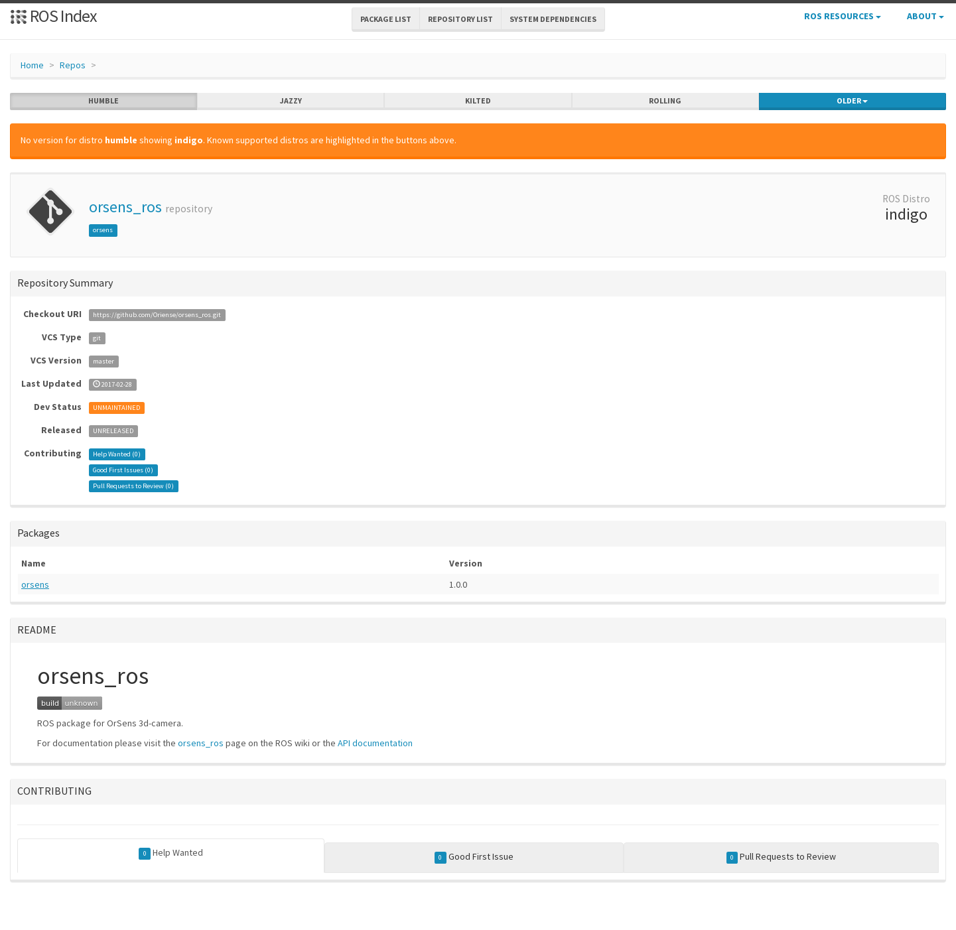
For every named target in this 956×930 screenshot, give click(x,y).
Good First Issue (474, 857)
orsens (103, 230)
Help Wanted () (117, 454)
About (925, 16)
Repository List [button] (460, 19)
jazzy (291, 101)
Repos (73, 65)
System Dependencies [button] (553, 19)
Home (32, 65)
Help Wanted (171, 853)
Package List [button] (385, 19)
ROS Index (53, 16)
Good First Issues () (123, 470)
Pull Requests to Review (781, 857)
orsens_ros (125, 206)
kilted (478, 101)
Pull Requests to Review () (133, 486)
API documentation (375, 743)
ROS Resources (842, 16)
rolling (665, 101)
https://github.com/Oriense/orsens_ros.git (157, 314)
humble (103, 101)
